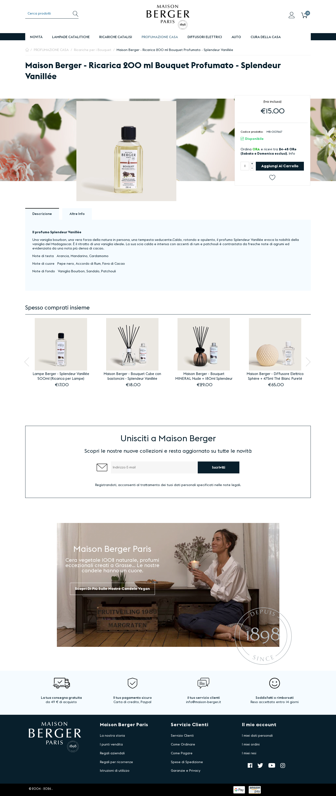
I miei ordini (251, 744)
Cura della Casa (266, 37)
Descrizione (42, 214)
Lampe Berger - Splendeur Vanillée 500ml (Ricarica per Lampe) (61, 376)
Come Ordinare (183, 744)
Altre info (77, 214)
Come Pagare (182, 753)
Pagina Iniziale (27, 50)
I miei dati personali (257, 735)
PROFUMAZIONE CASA (160, 37)
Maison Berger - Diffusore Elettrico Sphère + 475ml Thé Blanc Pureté (275, 376)
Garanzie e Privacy (185, 770)
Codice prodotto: (252, 131)
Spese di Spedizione (187, 762)
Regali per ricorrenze (116, 762)
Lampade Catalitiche (71, 37)
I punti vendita (111, 744)
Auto (236, 37)
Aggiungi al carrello (279, 166)
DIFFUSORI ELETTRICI (205, 37)
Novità (36, 37)
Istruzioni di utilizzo (114, 770)
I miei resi (249, 753)
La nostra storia (112, 735)
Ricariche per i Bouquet (92, 50)
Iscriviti (218, 467)
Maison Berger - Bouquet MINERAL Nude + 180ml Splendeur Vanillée (203, 376)
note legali (231, 485)
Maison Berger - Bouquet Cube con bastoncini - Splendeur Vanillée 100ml (132, 376)
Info (292, 153)
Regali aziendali (112, 753)
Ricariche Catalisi (115, 37)
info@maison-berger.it (203, 702)
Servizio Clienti (182, 735)
